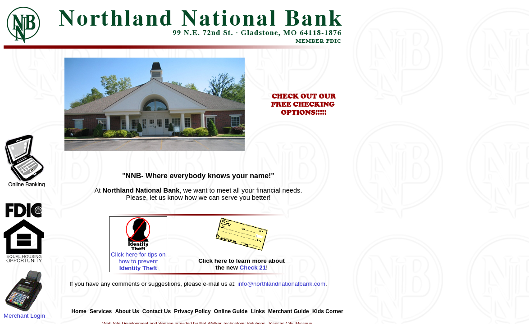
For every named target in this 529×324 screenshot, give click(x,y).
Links (258, 311)
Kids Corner (327, 311)
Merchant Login (24, 313)
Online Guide (231, 311)
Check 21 (253, 267)
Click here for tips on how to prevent (138, 258)
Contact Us (156, 311)
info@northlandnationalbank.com (281, 283)
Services (101, 311)
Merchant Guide (288, 311)
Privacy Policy (192, 311)
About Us (127, 311)
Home (78, 311)
